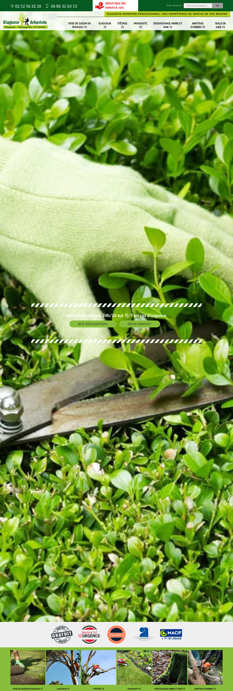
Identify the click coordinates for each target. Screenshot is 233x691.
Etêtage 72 (122, 25)
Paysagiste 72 (140, 25)
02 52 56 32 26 (25, 6)
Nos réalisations (93, 324)
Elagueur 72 (105, 25)
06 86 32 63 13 (61, 6)
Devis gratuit (139, 324)
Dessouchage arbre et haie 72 (167, 25)
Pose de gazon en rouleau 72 (79, 25)
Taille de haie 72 (220, 25)
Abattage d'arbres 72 (198, 25)
